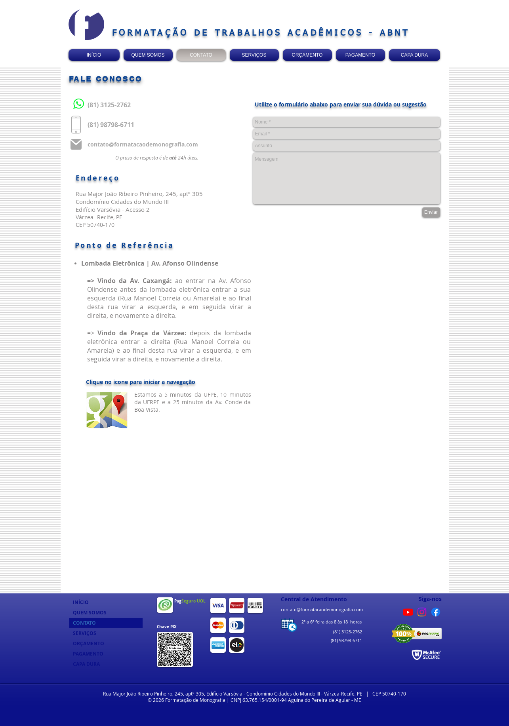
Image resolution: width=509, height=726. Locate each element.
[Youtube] (408, 612)
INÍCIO (81, 602)
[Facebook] (436, 612)
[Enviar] (431, 212)
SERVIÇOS (84, 633)
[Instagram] (422, 612)
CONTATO (84, 623)
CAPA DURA (86, 664)
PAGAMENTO (88, 653)
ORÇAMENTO (88, 643)
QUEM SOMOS (90, 612)
